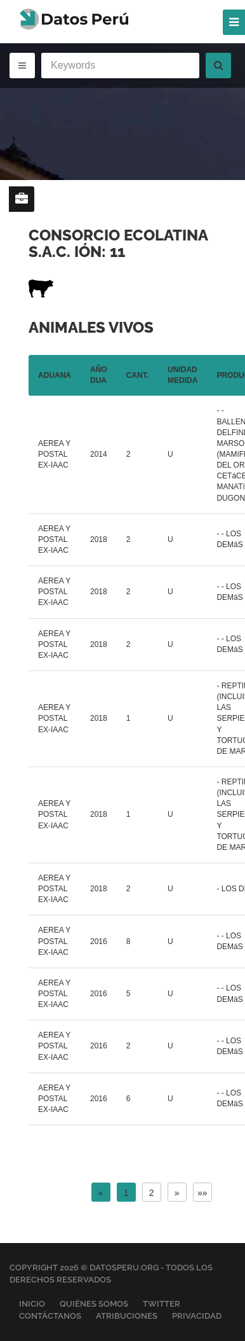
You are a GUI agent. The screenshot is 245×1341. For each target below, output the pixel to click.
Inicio (32, 1304)
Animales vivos (91, 327)
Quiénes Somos (94, 1304)
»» (202, 1193)
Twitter (161, 1304)
